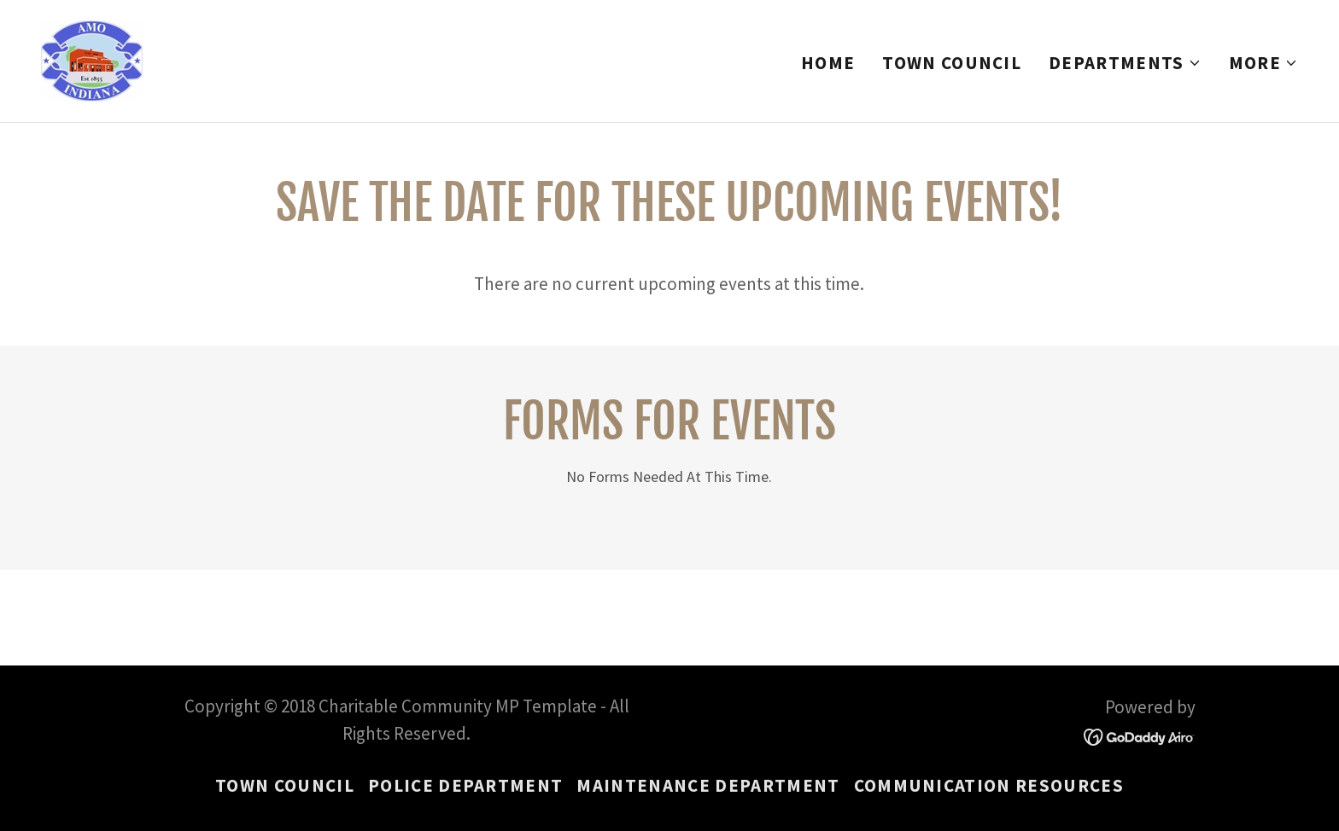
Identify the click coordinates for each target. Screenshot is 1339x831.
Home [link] (828, 62)
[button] (1125, 63)
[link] (92, 59)
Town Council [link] (951, 62)
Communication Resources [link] (989, 785)
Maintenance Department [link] (707, 785)
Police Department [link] (466, 785)
